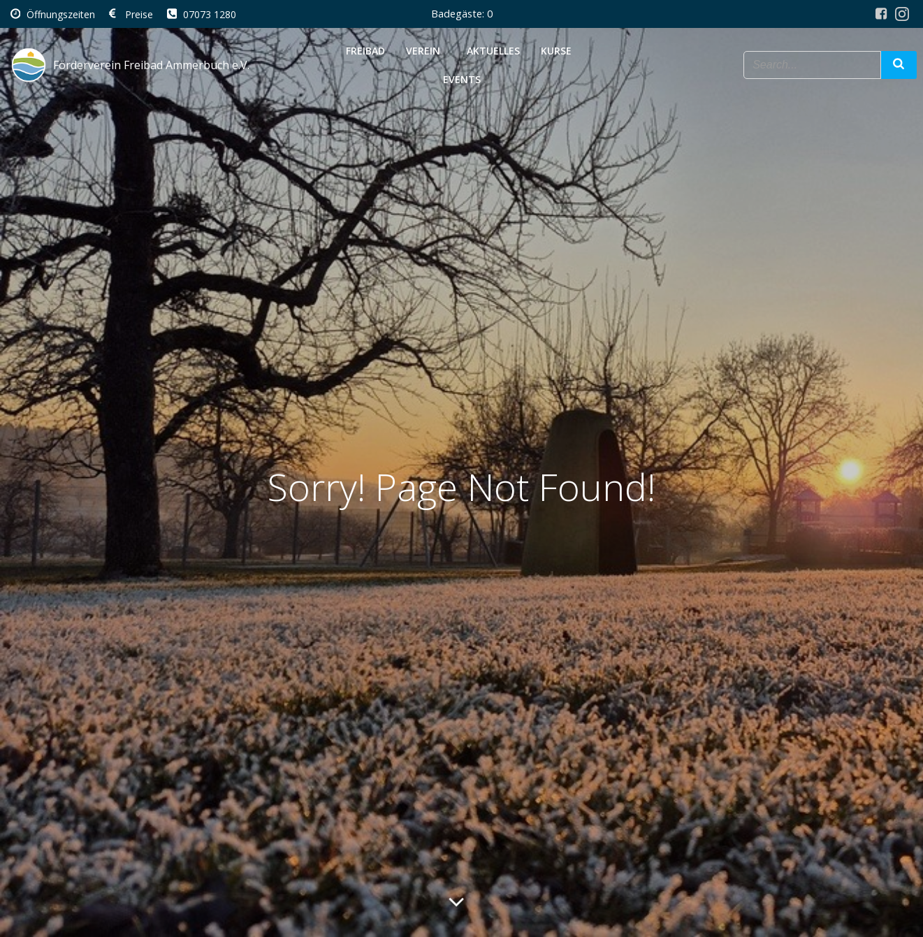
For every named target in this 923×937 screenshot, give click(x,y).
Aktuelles (493, 49)
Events (462, 78)
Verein (426, 49)
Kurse (559, 49)
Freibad (365, 49)
